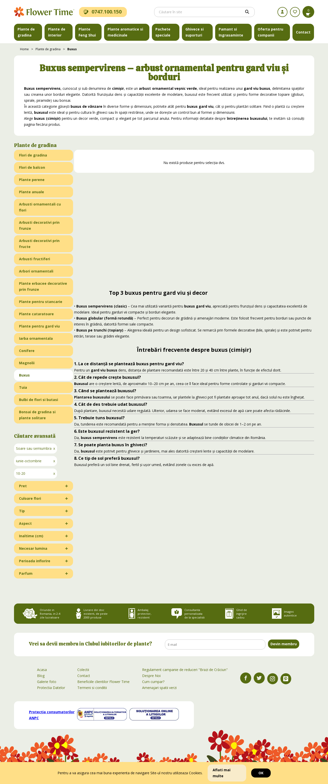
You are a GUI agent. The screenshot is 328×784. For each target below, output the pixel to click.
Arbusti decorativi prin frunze (39, 225)
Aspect (25, 523)
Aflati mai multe (221, 773)
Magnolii (27, 362)
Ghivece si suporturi (194, 32)
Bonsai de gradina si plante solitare (37, 415)
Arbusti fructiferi (34, 258)
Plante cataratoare (36, 314)
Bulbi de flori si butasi (38, 399)
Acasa (42, 669)
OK (260, 772)
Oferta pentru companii (270, 32)
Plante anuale (31, 192)
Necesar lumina (33, 548)
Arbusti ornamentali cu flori (40, 207)
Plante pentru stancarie (40, 301)
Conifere (27, 350)
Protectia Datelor (51, 687)
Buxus (72, 49)
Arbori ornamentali (36, 271)
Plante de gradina (26, 32)
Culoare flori (30, 498)
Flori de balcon (32, 167)
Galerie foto (46, 681)
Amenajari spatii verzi (159, 687)
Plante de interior (56, 32)
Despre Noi (151, 675)
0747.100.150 (103, 11)
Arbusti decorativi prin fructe (39, 243)
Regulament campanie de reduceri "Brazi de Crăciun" (185, 669)
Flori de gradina (33, 155)
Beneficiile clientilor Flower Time (103, 681)
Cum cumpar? (153, 681)
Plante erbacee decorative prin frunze (43, 286)
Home (24, 49)
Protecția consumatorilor (52, 715)
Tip (22, 510)
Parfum (26, 573)
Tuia (23, 387)
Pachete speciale (162, 32)
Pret (23, 486)
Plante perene (32, 179)
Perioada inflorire (34, 560)
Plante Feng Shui (87, 32)
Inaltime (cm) (31, 536)
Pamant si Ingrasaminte (231, 32)
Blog (41, 675)
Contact (303, 32)
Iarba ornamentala (36, 338)
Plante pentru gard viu (39, 326)
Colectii (83, 669)
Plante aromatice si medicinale (125, 32)
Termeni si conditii (92, 687)
